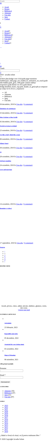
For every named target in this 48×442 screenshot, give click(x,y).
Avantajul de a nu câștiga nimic (14, 344)
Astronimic (7, 323)
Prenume (3, 368)
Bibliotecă (8, 393)
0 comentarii (28, 104)
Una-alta (19, 104)
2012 (6, 428)
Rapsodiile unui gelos (11, 334)
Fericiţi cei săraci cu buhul (8, 126)
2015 (6, 422)
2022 (6, 408)
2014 (6, 424)
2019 (6, 414)
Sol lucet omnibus (5, 161)
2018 (6, 416)
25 (0, 152)
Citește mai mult (24, 310)
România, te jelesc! (6, 208)
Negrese (2, 247)
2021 (6, 410)
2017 (6, 418)
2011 (6, 430)
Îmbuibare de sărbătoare (8, 108)
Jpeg (6, 395)
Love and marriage (6, 169)
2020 (6, 412)
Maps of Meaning (10, 355)
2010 (6, 432)
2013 (6, 426)
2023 (6, 406)
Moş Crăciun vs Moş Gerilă (8, 117)
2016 (6, 420)
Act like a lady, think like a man (10, 135)
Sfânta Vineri (4, 143)
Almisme (7, 391)
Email (3, 375)
